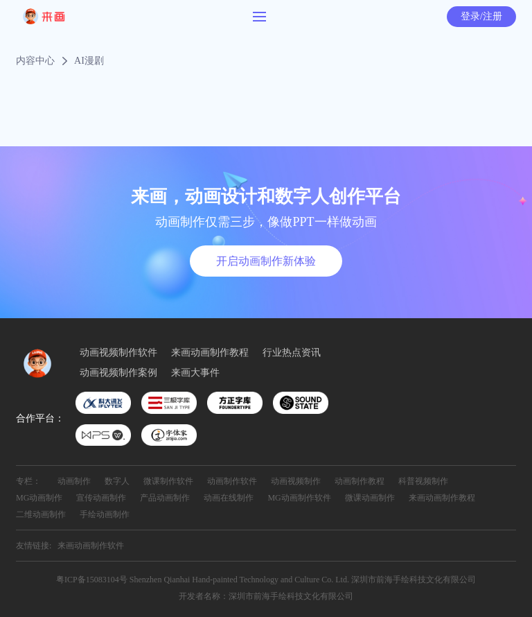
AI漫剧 (89, 61)
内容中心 (35, 61)
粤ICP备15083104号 (91, 579)
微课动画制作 (370, 498)
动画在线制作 (229, 498)
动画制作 (74, 481)
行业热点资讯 (292, 353)
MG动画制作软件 (298, 498)
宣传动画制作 (101, 498)
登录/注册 (481, 16)
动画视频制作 (296, 481)
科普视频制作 (423, 481)
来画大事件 (195, 373)
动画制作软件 (232, 481)
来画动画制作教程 (210, 353)
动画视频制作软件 (118, 353)
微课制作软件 (168, 481)
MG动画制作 (39, 498)
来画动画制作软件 (90, 545)
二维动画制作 (41, 514)
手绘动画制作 (105, 514)
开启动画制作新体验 (266, 261)
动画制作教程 (359, 481)
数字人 (117, 481)
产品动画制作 (165, 498)
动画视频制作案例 (118, 373)
